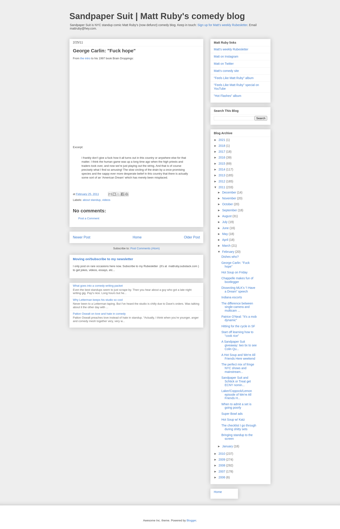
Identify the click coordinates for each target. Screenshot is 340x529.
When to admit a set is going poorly (236, 406)
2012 (222, 181)
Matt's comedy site (226, 71)
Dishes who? (230, 256)
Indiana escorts (231, 297)
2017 (222, 151)
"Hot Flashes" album (227, 96)
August (227, 216)
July (225, 222)
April (225, 239)
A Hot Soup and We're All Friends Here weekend (238, 356)
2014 (222, 169)
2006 (222, 477)
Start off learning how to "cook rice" (237, 333)
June (225, 228)
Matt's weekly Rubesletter (231, 49)
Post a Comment (88, 218)
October (228, 204)
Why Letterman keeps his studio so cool (98, 299)
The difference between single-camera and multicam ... (237, 307)
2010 (222, 453)
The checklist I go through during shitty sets (238, 427)
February (228, 251)
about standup (92, 200)
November (229, 198)
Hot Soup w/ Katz (233, 419)
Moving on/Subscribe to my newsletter (103, 259)
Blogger (191, 520)
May (225, 234)
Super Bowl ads (232, 413)
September (230, 210)
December (229, 192)
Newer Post (81, 237)
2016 (222, 157)
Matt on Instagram (226, 56)
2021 (222, 140)
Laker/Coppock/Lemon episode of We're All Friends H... (236, 394)
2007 (222, 471)
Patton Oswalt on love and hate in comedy (99, 313)
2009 (222, 459)
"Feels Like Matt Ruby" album (233, 78)
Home (137, 237)
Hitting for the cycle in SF (238, 326)
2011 (222, 187)
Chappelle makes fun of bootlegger (237, 280)
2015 (222, 163)
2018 (222, 145)
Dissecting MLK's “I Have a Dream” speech (238, 289)
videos (106, 200)
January (228, 446)
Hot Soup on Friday (234, 272)
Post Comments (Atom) (145, 248)
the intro (85, 58)
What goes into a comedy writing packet (98, 285)
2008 (222, 465)
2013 (222, 175)
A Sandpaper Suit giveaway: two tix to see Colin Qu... (239, 345)
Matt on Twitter (224, 63)
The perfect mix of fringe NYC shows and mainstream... (237, 368)
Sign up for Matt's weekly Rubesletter (222, 25)
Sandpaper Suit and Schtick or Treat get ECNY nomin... (236, 381)
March (226, 245)
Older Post (192, 237)
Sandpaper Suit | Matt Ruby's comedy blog (157, 16)
